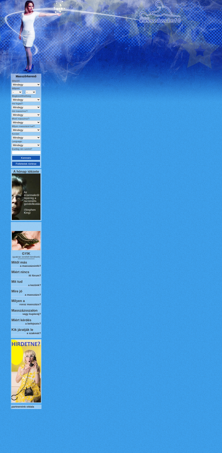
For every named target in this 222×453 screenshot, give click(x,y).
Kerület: (16, 134)
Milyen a (18, 301)
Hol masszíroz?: (20, 111)
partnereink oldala (22, 406)
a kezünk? (34, 285)
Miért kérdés (21, 320)
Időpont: (16, 81)
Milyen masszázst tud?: (23, 126)
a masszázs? (33, 294)
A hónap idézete (26, 171)
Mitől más (19, 262)
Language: (17, 141)
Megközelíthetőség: (21, 96)
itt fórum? (35, 275)
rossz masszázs (29, 304)
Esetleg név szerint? (22, 149)
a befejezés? (33, 323)
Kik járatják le (22, 329)
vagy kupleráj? (31, 314)
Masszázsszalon (24, 310)
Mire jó (16, 291)
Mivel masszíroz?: (21, 118)
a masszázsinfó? (30, 265)
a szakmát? (34, 333)
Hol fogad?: (17, 103)
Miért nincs (20, 272)
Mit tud (16, 281)
